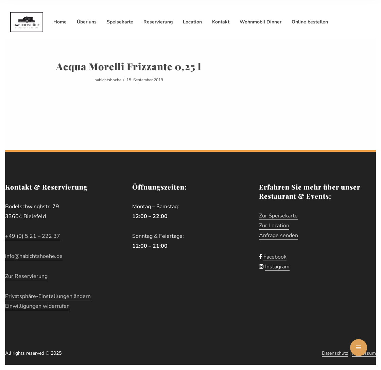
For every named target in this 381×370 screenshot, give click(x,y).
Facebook (275, 257)
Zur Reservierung (26, 276)
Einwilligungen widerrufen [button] (37, 306)
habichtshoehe (107, 80)
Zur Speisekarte (278, 215)
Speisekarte (120, 22)
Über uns (87, 22)
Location (192, 22)
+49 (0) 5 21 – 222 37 (32, 236)
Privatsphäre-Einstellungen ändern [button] (48, 296)
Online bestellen (310, 22)
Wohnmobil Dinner (260, 22)
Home (60, 22)
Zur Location (274, 225)
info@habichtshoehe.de (34, 256)
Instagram (277, 266)
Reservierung (158, 22)
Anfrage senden (278, 235)
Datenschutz (335, 353)
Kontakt (220, 22)
